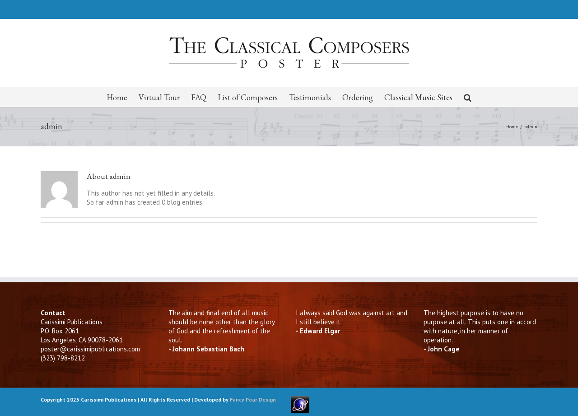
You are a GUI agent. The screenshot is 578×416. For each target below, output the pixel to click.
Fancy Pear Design (253, 399)
